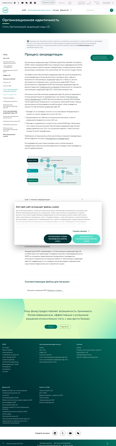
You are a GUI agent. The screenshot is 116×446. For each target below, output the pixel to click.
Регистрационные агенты (9, 135)
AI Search (89, 2)
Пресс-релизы (44, 398)
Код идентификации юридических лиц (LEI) (9, 62)
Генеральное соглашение (50, 87)
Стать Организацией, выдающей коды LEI (10, 90)
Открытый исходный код (10, 362)
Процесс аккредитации (9, 94)
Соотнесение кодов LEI (10, 405)
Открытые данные (8, 360)
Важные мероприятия (46, 402)
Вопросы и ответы (54, 290)
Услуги (50, 327)
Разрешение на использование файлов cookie (86, 239)
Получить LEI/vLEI (9, 79)
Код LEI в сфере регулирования (87, 357)
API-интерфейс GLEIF (9, 402)
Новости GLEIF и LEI (46, 390)
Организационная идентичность (39, 10)
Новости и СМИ (44, 387)
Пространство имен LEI (10, 416)
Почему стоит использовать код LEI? (89, 350)
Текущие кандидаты (8, 98)
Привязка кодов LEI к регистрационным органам (15, 408)
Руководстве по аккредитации (57, 138)
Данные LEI (64, 10)
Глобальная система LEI (10, 355)
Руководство (6, 367)
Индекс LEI (6, 75)
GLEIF (24, 10)
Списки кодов (6, 414)
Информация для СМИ (46, 400)
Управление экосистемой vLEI (11, 121)
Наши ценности (7, 352)
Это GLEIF (5, 348)
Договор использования (62, 443)
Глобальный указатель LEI (11, 393)
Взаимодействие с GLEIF (10, 364)
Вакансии (62, 3)
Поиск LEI (5, 395)
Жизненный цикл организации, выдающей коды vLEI (10, 129)
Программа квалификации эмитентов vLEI (10, 117)
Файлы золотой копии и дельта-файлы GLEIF (17, 400)
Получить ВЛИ (7, 86)
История (5, 371)
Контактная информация (81, 2)
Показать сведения (80, 231)
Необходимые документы (10, 101)
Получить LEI (6, 82)
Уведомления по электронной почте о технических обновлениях (15, 422)
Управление (6, 369)
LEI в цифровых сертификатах (8, 66)
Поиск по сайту (96, 2)
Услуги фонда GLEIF (9, 357)
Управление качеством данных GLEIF (14, 411)
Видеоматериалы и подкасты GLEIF (51, 395)
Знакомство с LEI (82, 352)
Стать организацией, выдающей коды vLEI (10, 112)
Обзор (5, 55)
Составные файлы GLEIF (10, 398)
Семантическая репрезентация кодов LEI (16, 419)
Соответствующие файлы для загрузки (102, 58)
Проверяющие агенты (84, 355)
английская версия (84, 45)
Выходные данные (46, 443)
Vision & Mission (7, 350)
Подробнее (64, 327)
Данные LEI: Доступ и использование (14, 390)
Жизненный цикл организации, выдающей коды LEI (10, 106)
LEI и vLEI (6, 58)
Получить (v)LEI (48, 2)
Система (56, 10)
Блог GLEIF (69, 2)
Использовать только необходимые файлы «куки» (57, 239)
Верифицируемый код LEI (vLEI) (10, 71)
